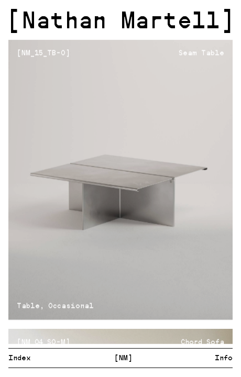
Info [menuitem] (224, 357)
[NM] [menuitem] (123, 357)
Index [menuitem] (19, 357)
